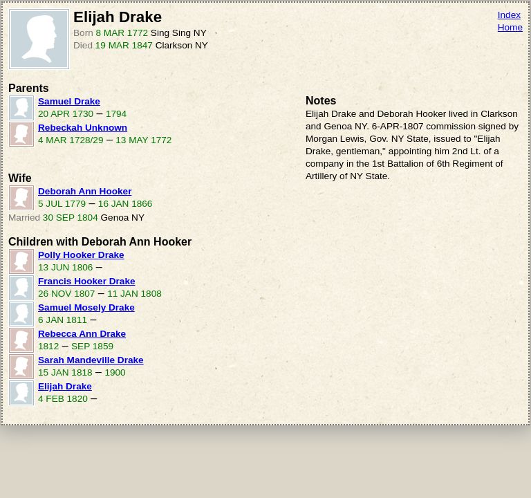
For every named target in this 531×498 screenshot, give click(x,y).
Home (510, 27)
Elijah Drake (65, 386)
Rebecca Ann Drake (82, 334)
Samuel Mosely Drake (86, 307)
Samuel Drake (69, 101)
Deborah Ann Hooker (84, 191)
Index (509, 15)
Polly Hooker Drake (81, 255)
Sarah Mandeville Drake (91, 360)
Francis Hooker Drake (87, 281)
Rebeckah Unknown (82, 127)
